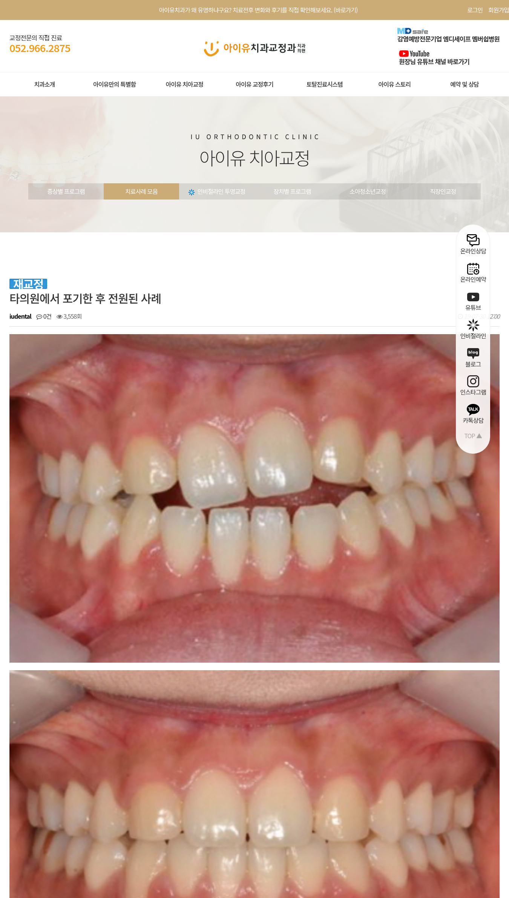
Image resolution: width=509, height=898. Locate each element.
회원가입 (498, 9)
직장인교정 (443, 191)
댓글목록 (28, 624)
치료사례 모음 (141, 191)
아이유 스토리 (394, 84)
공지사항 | (138, 801)
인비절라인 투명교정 (216, 191)
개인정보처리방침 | (60, 801)
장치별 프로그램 (292, 191)
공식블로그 (257, 801)
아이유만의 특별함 (114, 84)
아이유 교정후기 (254, 84)
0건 (43, 316)
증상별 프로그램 (66, 191)
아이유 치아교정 (184, 84)
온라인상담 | (197, 801)
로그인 (475, 9)
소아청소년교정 (368, 191)
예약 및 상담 (464, 84)
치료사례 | (166, 801)
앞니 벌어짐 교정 (60, 589)
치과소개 (44, 84)
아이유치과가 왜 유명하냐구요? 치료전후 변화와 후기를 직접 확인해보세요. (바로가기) (258, 9)
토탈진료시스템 (325, 84)
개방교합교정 (56, 571)
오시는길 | (228, 801)
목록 (483, 547)
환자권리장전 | (104, 801)
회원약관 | (21, 801)
